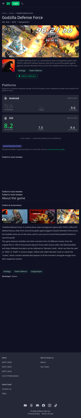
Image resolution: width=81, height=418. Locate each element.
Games (11, 13)
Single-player (36, 271)
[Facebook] (43, 405)
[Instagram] (49, 405)
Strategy (21, 70)
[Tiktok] (55, 405)
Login (15, 3)
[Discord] (37, 405)
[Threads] (31, 405)
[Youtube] (25, 405)
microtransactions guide (56, 149)
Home (4, 13)
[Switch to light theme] (22, 3)
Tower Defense (35, 70)
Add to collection (27, 76)
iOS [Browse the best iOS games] (3, 22)
